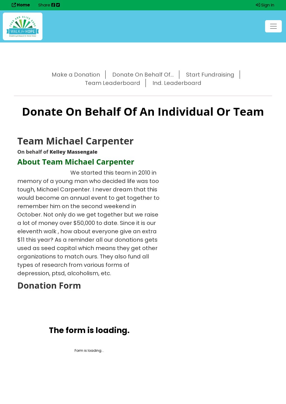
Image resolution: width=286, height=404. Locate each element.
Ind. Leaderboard (176, 83)
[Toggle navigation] (273, 26)
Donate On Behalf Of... (143, 75)
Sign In (265, 5)
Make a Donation (76, 75)
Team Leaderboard (112, 83)
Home (21, 5)
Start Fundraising (210, 75)
